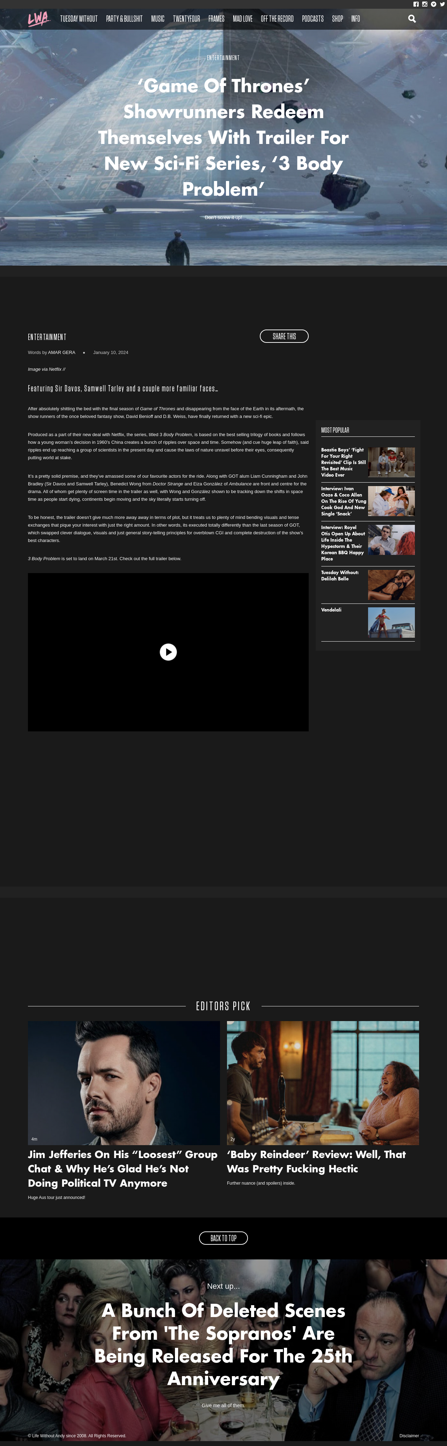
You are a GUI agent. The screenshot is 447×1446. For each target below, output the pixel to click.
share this (284, 341)
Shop (337, 19)
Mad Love (242, 19)
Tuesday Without (79, 19)
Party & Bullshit (124, 19)
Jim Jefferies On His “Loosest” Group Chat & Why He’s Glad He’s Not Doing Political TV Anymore (123, 1175)
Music (157, 19)
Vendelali (331, 615)
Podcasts (313, 19)
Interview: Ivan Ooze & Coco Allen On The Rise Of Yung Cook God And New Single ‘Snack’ (343, 506)
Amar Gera (61, 357)
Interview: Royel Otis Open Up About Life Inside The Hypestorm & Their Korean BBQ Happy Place (343, 548)
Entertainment (47, 342)
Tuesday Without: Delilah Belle (340, 581)
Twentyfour (186, 19)
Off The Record (277, 19)
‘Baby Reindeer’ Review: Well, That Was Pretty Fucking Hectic (316, 1168)
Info (355, 19)
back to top (223, 1243)
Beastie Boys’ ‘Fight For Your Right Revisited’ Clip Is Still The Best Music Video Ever (343, 467)
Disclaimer (409, 1440)
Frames (216, 19)
